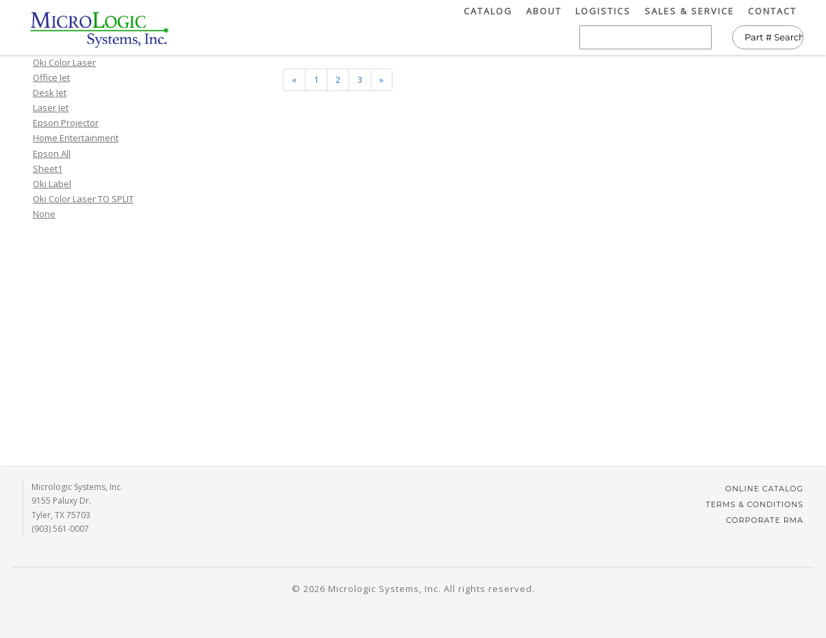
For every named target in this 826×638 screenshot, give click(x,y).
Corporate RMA (764, 520)
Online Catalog (764, 488)
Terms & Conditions (754, 504)
